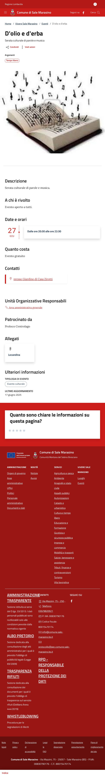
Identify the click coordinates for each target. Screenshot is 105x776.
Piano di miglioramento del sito (97, 747)
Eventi (45, 24)
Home (8, 24)
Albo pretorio (20, 636)
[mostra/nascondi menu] (5, 12)
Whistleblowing (22, 716)
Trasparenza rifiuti (19, 673)
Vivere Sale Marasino (26, 24)
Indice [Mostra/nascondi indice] (5, 773)
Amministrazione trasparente (23, 597)
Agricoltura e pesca (64, 473)
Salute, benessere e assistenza (64, 560)
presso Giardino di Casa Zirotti (33, 279)
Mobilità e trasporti (64, 552)
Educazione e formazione (61, 525)
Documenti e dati (16, 508)
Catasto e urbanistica (59, 505)
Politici (10, 493)
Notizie (34, 473)
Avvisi (34, 478)
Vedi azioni (27, 47)
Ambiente (59, 478)
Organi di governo (16, 473)
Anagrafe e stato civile (62, 485)
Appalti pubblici (62, 493)
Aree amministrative (15, 480)
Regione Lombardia (14, 4)
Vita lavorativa (61, 582)
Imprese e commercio (60, 545)
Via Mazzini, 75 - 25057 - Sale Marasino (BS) (52, 601)
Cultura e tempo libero (62, 515)
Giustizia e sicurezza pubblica (63, 535)
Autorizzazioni (61, 498)
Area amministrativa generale (23, 307)
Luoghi (81, 478)
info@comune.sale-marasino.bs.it (50, 634)
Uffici (10, 488)
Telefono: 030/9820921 (45, 608)
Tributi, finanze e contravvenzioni (62, 570)
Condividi (12, 47)
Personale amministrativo (15, 500)
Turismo (58, 577)
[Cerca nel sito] (98, 12)
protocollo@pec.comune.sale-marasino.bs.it (52, 647)
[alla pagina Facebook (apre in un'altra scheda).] (82, 12)
